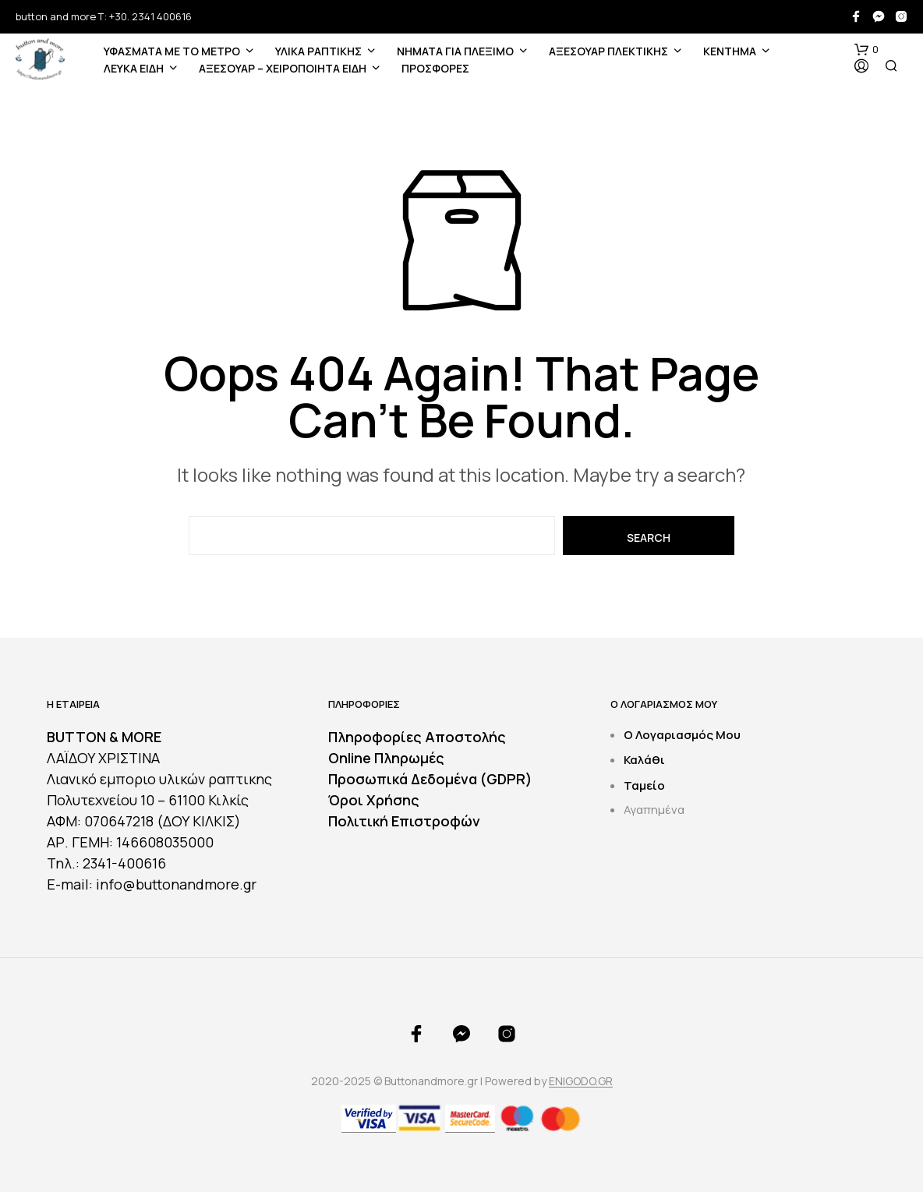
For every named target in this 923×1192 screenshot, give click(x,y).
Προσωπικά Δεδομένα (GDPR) (430, 778)
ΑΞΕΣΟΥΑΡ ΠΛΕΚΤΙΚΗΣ (608, 51)
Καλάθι (644, 760)
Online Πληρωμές (386, 757)
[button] (866, 50)
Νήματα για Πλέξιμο (455, 51)
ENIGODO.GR (581, 1081)
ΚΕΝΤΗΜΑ (729, 51)
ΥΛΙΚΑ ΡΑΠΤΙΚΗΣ (318, 51)
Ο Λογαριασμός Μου (682, 735)
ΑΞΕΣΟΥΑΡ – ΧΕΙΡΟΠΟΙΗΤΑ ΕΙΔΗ (282, 68)
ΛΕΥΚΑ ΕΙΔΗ (134, 68)
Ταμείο (644, 785)
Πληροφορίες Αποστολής (417, 736)
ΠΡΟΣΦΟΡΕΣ (435, 68)
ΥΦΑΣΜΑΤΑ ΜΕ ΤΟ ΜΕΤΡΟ (172, 51)
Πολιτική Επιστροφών (404, 821)
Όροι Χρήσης (373, 800)
